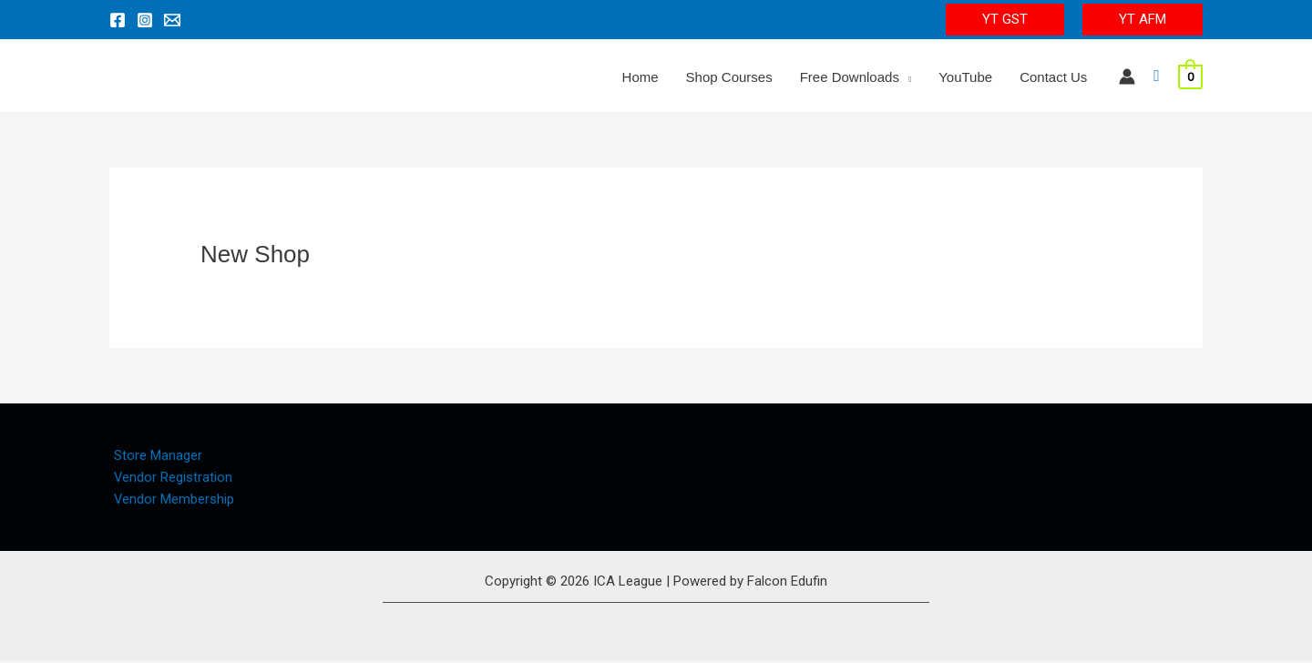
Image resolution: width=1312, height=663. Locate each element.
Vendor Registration (169, 477)
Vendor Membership (170, 500)
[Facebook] (117, 20)
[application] (905, 77)
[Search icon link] (1156, 76)
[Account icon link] (1127, 76)
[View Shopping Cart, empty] (1190, 76)
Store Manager (153, 455)
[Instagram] (145, 20)
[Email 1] (172, 20)
